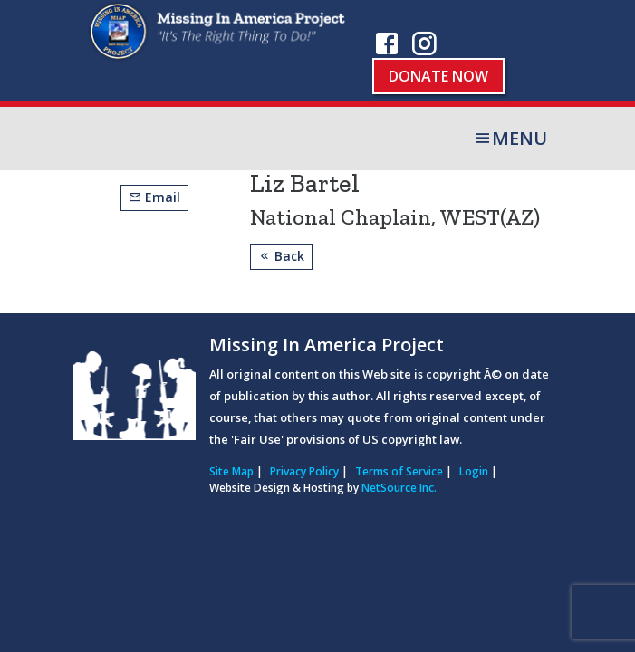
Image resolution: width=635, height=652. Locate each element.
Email (154, 197)
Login (473, 471)
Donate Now (438, 76)
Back (281, 255)
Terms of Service (399, 471)
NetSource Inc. (399, 487)
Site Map (231, 471)
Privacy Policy (304, 471)
